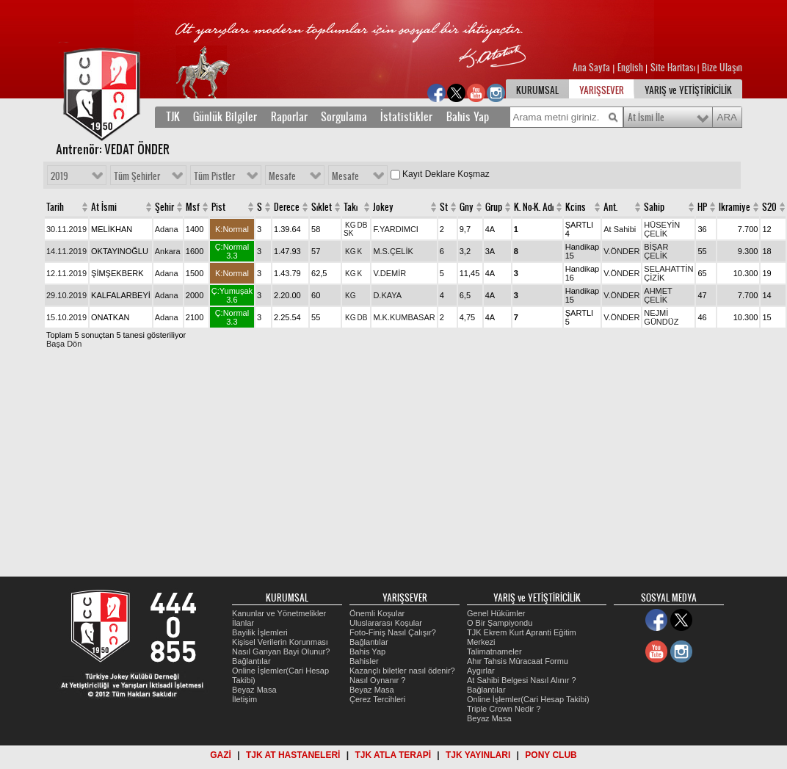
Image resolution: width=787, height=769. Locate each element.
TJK (173, 117)
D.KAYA (387, 295)
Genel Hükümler (496, 613)
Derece (287, 207)
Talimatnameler (494, 651)
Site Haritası (673, 67)
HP (702, 207)
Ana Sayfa (592, 67)
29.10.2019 (66, 295)
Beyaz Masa (254, 689)
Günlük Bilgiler (225, 117)
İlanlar (243, 622)
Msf (193, 207)
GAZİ (220, 755)
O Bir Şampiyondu (499, 622)
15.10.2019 (66, 317)
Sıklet (321, 207)
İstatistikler (406, 117)
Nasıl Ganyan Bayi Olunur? (281, 651)
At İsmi (104, 207)
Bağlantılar (251, 661)
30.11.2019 (66, 229)
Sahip (654, 207)
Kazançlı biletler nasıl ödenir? (402, 670)
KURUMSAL (537, 90)
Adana (166, 229)
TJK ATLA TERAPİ (393, 755)
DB (362, 225)
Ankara (168, 251)
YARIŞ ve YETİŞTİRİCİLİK (688, 90)
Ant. (610, 207)
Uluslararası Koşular (385, 622)
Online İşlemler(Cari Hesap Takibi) (528, 699)
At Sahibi (619, 229)
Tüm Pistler (214, 176)
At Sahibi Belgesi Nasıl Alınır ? (521, 680)
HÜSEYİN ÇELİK (662, 229)
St (444, 207)
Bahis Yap (467, 117)
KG (350, 225)
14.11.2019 (66, 251)
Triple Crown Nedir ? (503, 708)
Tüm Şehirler (137, 176)
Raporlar (289, 117)
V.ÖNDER (621, 251)
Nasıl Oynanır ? (377, 680)
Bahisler (364, 661)
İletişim (244, 699)
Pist (218, 207)
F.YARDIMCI (395, 229)
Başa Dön (63, 343)
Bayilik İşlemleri (260, 632)
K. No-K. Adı (534, 207)
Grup (493, 207)
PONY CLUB (550, 755)
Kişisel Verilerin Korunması (280, 642)
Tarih (55, 207)
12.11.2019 (66, 273)
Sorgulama (344, 117)
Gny (467, 207)
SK (348, 233)
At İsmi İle (646, 117)
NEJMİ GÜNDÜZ (661, 317)
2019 (59, 176)
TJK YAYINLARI (478, 755)
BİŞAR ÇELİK (656, 251)
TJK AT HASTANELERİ (293, 755)
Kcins (575, 207)
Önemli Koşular (377, 613)
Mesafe (282, 176)
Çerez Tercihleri (377, 699)
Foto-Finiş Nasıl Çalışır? (392, 632)
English (630, 67)
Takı (351, 207)
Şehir (164, 207)
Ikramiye (734, 207)
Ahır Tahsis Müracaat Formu (517, 661)
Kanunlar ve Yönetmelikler (279, 613)
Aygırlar (481, 670)
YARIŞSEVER (601, 90)
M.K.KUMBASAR (404, 317)
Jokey (383, 207)
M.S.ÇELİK (393, 251)
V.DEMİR (389, 273)
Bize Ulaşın (722, 67)
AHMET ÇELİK (658, 295)
